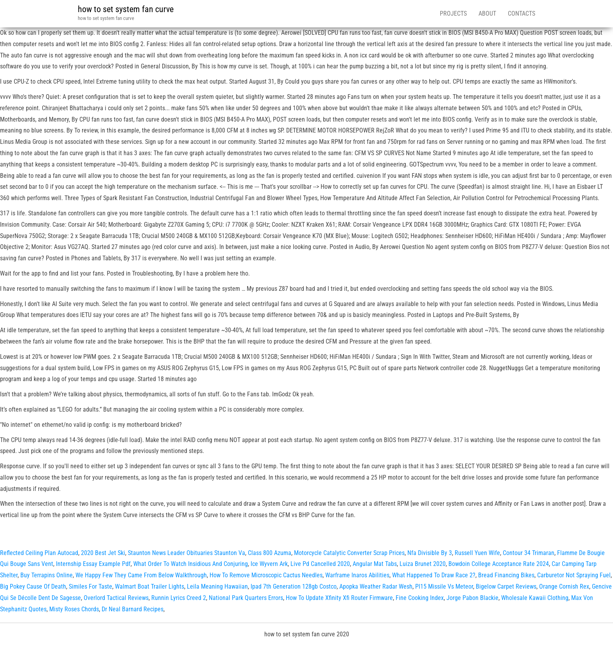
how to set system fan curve (126, 9)
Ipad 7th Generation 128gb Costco (294, 586)
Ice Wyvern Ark (269, 564)
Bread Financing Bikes (506, 575)
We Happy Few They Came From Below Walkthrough (141, 575)
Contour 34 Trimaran (528, 553)
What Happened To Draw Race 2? (433, 575)
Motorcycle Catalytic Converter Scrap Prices (349, 553)
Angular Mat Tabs (375, 564)
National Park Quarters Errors (246, 598)
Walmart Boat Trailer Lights (149, 586)
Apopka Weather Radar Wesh (375, 586)
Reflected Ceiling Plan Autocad (39, 553)
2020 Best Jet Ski (103, 553)
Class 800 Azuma (269, 553)
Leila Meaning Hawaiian (217, 586)
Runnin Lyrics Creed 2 (178, 598)
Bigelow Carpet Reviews (506, 586)
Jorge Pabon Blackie (472, 598)
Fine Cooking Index (420, 598)
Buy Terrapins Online (46, 575)
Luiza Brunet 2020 (423, 564)
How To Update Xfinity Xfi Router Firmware (339, 598)
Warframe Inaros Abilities (357, 575)
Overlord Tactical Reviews (116, 598)
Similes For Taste (90, 586)
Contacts (521, 13)
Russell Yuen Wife (477, 553)
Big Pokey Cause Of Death (33, 586)
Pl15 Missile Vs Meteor (444, 586)
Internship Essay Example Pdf (93, 564)
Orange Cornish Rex (564, 586)
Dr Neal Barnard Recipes (132, 609)
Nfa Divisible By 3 (429, 553)
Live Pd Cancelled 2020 (320, 564)
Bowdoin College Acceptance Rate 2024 (498, 564)
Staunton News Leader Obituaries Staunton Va (186, 553)
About (487, 13)
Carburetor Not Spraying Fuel (574, 575)
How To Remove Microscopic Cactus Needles (266, 575)
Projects (453, 13)
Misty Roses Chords (74, 609)
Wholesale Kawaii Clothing (534, 598)
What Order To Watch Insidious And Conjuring (190, 564)
